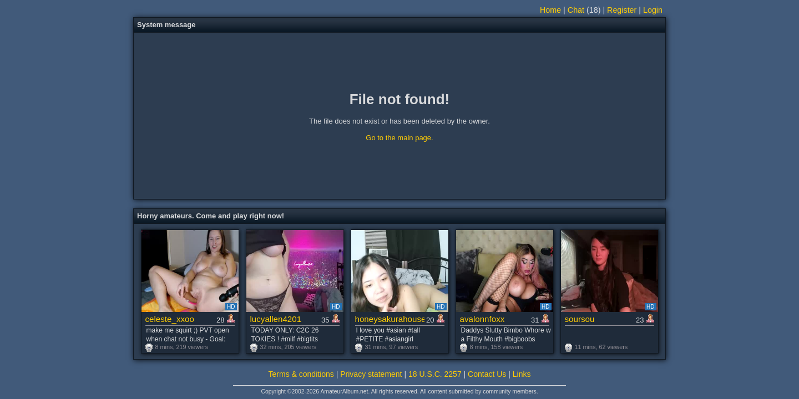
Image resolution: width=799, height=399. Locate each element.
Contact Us (487, 374)
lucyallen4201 (276, 319)
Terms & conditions (301, 374)
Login (653, 10)
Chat (576, 10)
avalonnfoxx (482, 319)
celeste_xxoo (169, 319)
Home (550, 10)
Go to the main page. (399, 138)
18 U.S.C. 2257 (435, 374)
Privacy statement (371, 374)
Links (522, 374)
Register (621, 10)
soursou (580, 319)
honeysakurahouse (389, 319)
